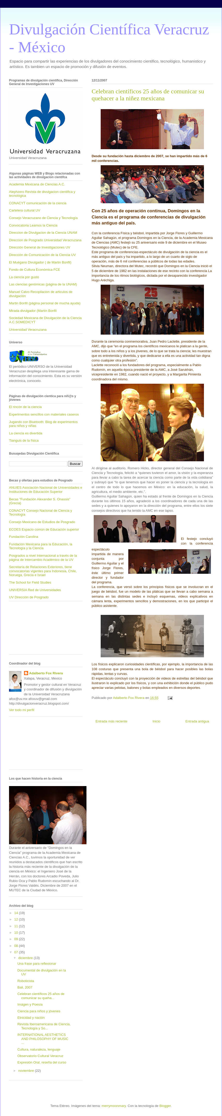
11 (16, 926)
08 (16, 946)
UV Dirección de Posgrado (29, 597)
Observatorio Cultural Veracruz (40, 1056)
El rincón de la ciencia (25, 407)
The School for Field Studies (30, 582)
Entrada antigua (197, 721)
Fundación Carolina (23, 537)
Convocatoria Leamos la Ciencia (33, 225)
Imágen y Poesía (30, 1004)
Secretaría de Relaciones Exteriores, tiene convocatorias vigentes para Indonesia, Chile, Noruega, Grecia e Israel (43, 571)
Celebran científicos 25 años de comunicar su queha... (40, 996)
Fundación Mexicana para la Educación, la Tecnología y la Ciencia (40, 546)
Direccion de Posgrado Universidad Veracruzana (45, 240)
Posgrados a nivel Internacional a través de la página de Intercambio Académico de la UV (43, 558)
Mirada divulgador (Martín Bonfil (33, 311)
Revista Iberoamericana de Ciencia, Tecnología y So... (43, 1026)
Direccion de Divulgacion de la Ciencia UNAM (43, 233)
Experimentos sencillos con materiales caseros (44, 414)
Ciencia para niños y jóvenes (38, 1011)
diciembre (26, 958)
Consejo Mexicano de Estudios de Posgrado (42, 522)
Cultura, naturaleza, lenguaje (38, 1049)
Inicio (156, 721)
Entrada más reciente (112, 721)
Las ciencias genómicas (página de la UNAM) (43, 284)
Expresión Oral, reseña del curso (41, 1062)
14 (16, 913)
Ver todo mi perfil (21, 710)
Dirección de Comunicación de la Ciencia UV (42, 255)
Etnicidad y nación (31, 1018)
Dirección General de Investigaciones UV (39, 247)
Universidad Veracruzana (27, 329)
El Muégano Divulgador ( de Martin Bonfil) (40, 262)
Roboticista (25, 981)
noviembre (26, 1071)
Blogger (165, 1106)
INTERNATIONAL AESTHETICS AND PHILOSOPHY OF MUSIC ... (42, 1039)
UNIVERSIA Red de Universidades (35, 590)
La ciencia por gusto (24, 277)
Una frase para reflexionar (36, 964)
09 (16, 939)
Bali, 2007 (24, 987)
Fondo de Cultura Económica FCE (34, 270)
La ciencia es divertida (25, 433)
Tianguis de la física (23, 440)
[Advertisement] (32, 629)
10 (16, 932)
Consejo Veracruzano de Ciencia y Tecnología (43, 218)
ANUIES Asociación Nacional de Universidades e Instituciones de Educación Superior (45, 490)
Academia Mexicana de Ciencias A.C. (37, 184)
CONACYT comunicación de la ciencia (37, 203)
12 (16, 919)
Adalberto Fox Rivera (46, 673)
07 (16, 952)
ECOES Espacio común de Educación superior (44, 529)
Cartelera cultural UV (24, 210)
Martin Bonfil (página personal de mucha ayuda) (45, 303)
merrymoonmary (114, 1106)
